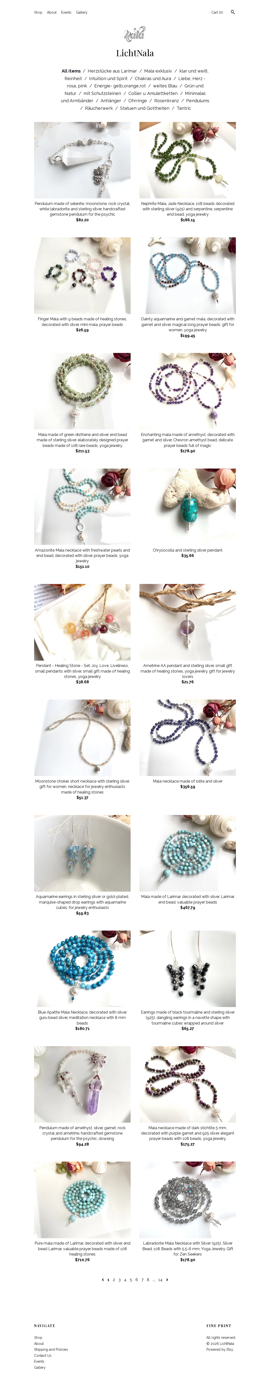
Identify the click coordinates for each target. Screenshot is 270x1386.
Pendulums (197, 100)
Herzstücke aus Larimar (113, 71)
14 (160, 1279)
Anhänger (111, 100)
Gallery (81, 12)
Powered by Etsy (219, 1349)
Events (66, 12)
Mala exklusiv (158, 71)
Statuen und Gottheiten (145, 108)
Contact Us (42, 1356)
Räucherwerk (99, 108)
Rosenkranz (167, 100)
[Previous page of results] (103, 1279)
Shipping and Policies (51, 1349)
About (52, 12)
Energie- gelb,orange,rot (120, 85)
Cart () (217, 12)
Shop (38, 12)
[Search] (233, 12)
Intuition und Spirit (109, 78)
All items (72, 71)
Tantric (184, 108)
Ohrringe (138, 100)
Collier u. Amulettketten (153, 93)
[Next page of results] (167, 1279)
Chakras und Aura (153, 78)
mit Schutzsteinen (103, 93)
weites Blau (165, 85)
